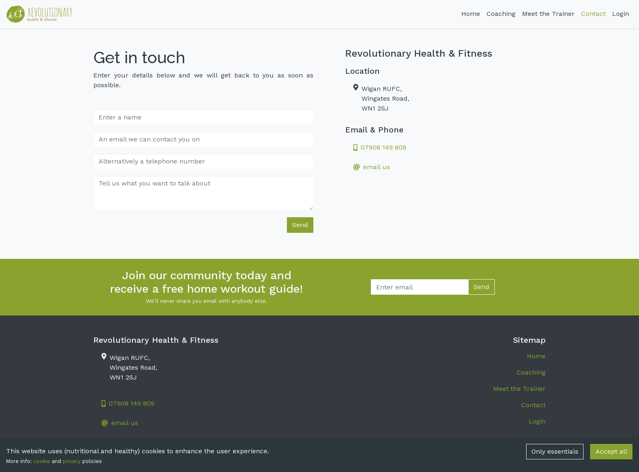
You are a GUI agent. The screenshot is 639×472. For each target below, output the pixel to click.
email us (371, 167)
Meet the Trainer (548, 14)
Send (300, 225)
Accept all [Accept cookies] (611, 451)
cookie (41, 461)
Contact (593, 14)
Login (620, 14)
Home (470, 14)
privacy (72, 461)
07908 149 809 (379, 147)
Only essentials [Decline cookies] (554, 451)
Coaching (501, 14)
